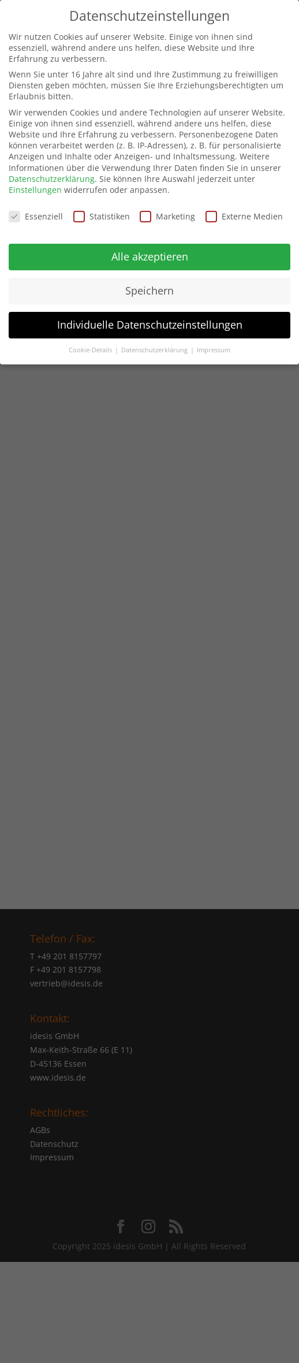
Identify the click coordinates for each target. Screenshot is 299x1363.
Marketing (167, 208)
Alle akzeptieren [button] (149, 249)
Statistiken (101, 208)
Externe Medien (244, 208)
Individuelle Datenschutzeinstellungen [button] (149, 317)
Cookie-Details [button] (91, 342)
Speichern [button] (149, 283)
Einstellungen (35, 182)
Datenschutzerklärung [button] (155, 342)
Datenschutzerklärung (52, 171)
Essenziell (36, 208)
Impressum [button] (213, 342)
